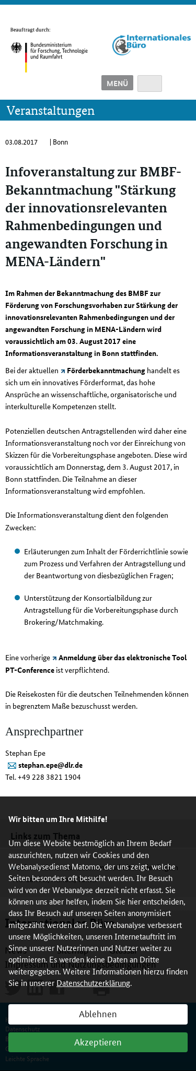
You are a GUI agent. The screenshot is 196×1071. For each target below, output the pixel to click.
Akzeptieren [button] (98, 1041)
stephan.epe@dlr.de (50, 764)
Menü (117, 83)
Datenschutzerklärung (93, 982)
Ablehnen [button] (98, 1013)
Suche (149, 83)
